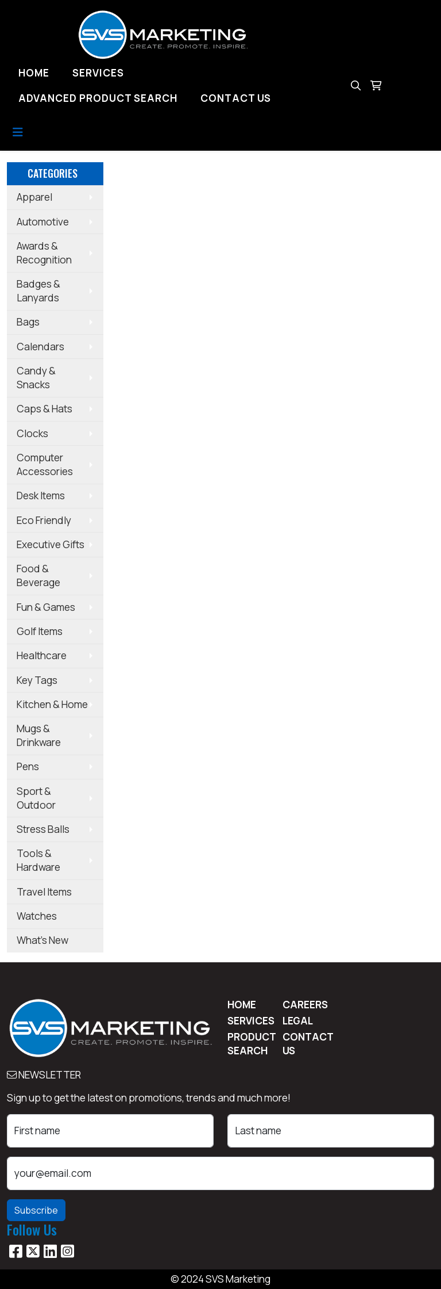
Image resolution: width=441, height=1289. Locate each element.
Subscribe (36, 1210)
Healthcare (42, 655)
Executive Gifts (50, 544)
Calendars (40, 346)
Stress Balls (43, 829)
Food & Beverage (38, 575)
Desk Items (41, 495)
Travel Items (44, 891)
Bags (28, 321)
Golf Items (40, 631)
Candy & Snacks (36, 377)
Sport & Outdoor (36, 798)
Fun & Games (46, 607)
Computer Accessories (45, 464)
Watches (37, 916)
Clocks (32, 433)
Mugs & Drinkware (39, 735)
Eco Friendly (44, 520)
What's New (42, 940)
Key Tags (37, 680)
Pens (28, 766)
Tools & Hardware (38, 860)
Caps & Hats (44, 408)
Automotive (43, 221)
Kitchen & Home (52, 704)
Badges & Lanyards (38, 290)
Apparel (34, 197)
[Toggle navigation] (18, 132)
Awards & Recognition (44, 252)
